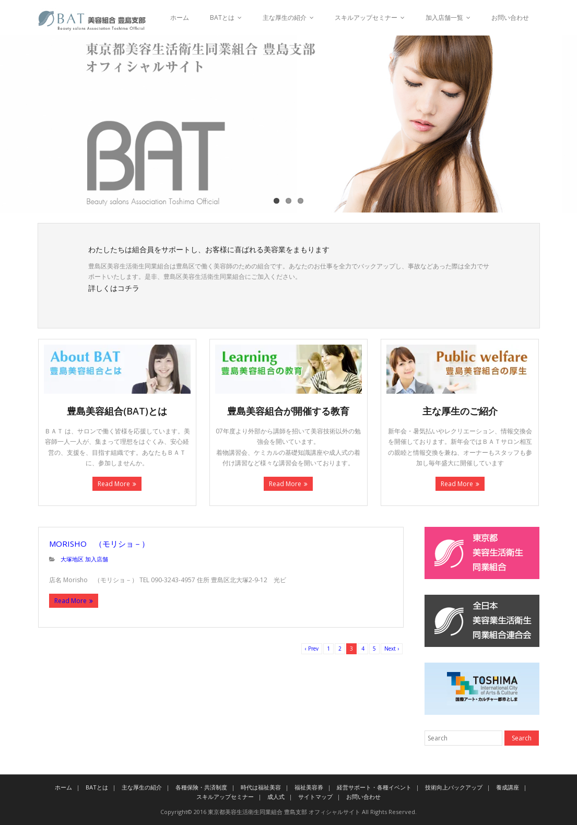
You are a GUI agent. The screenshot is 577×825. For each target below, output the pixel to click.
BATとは (222, 17)
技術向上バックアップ (453, 787)
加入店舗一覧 (444, 17)
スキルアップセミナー (366, 17)
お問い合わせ (510, 17)
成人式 (276, 796)
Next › (391, 648)
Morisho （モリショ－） (99, 543)
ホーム (179, 17)
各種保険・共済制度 (201, 787)
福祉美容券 (309, 787)
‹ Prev (312, 648)
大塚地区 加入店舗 (84, 559)
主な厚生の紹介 (285, 17)
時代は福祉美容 (261, 787)
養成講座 (507, 787)
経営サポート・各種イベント (374, 787)
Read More (114, 483)
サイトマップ (315, 796)
